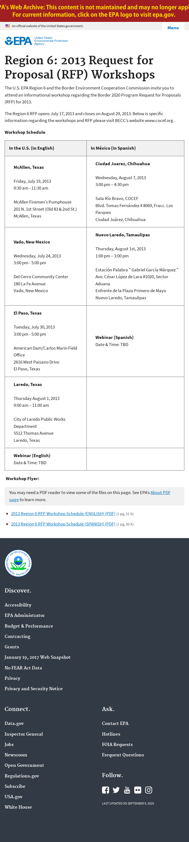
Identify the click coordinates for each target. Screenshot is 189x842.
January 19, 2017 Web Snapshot (38, 657)
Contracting (17, 636)
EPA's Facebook (105, 790)
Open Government (24, 765)
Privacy (12, 678)
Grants (12, 647)
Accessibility (18, 605)
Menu (173, 28)
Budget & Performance (29, 626)
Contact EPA (115, 723)
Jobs (9, 744)
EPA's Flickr (137, 790)
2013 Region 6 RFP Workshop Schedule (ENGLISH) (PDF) (63, 513)
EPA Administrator (25, 615)
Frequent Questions (123, 755)
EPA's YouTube (127, 790)
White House (18, 807)
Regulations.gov (22, 776)
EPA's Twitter (116, 790)
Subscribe (15, 786)
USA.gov (13, 797)
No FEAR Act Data (23, 668)
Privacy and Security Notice (34, 689)
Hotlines (111, 734)
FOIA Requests (117, 744)
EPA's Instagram (148, 790)
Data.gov (14, 723)
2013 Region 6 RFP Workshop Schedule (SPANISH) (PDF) (63, 524)
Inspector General (24, 734)
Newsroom (16, 755)
